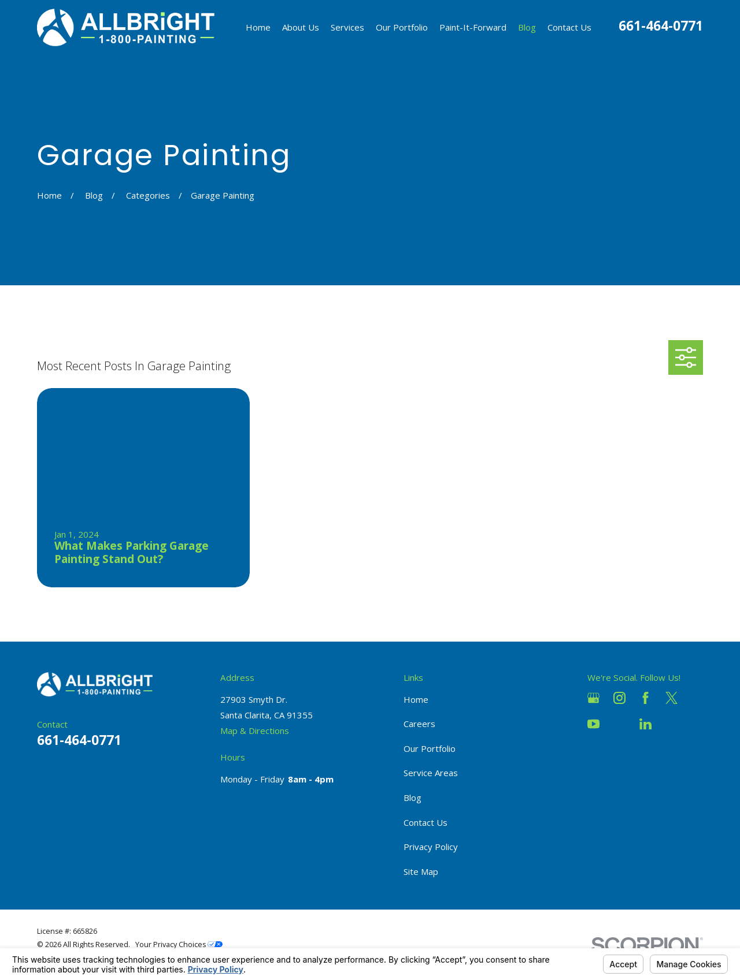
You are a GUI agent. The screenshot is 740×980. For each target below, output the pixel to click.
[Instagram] (619, 698)
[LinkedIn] (645, 724)
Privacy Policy (431, 846)
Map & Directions (254, 730)
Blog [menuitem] (527, 27)
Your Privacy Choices (179, 944)
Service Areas (431, 772)
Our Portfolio (430, 748)
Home (416, 699)
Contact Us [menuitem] (569, 27)
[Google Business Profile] (593, 698)
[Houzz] (619, 724)
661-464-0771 (661, 26)
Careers (419, 723)
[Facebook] (645, 698)
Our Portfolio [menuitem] (402, 27)
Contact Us (425, 822)
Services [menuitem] (347, 27)
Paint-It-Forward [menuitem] (472, 27)
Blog (412, 797)
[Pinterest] (671, 724)
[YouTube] (593, 724)
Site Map (421, 871)
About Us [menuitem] (300, 27)
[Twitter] (671, 698)
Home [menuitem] (258, 27)
